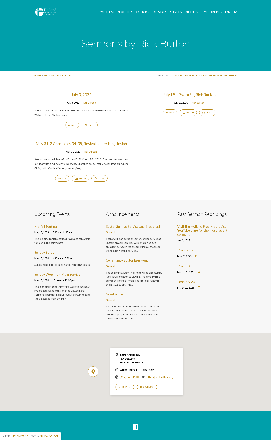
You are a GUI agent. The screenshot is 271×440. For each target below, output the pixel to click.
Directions (147, 387)
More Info (125, 387)
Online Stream (220, 12)
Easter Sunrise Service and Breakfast (133, 226)
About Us (191, 12)
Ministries (160, 12)
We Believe (107, 12)
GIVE (204, 12)
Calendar (142, 12)
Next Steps (125, 12)
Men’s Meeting (45, 226)
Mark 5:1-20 (186, 250)
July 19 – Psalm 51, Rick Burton (189, 94)
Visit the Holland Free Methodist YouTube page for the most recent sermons (202, 230)
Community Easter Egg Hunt (127, 260)
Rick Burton (64, 75)
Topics (176, 75)
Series (189, 75)
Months (230, 75)
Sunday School (44, 252)
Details (72, 125)
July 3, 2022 (81, 94)
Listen (90, 125)
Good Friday (115, 294)
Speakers (215, 75)
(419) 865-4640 (129, 377)
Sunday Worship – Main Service (57, 274)
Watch (188, 112)
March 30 (184, 266)
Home (37, 75)
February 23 (186, 282)
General (110, 232)
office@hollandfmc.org (160, 377)
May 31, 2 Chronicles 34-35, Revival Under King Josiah (81, 143)
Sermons (176, 12)
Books (201, 75)
